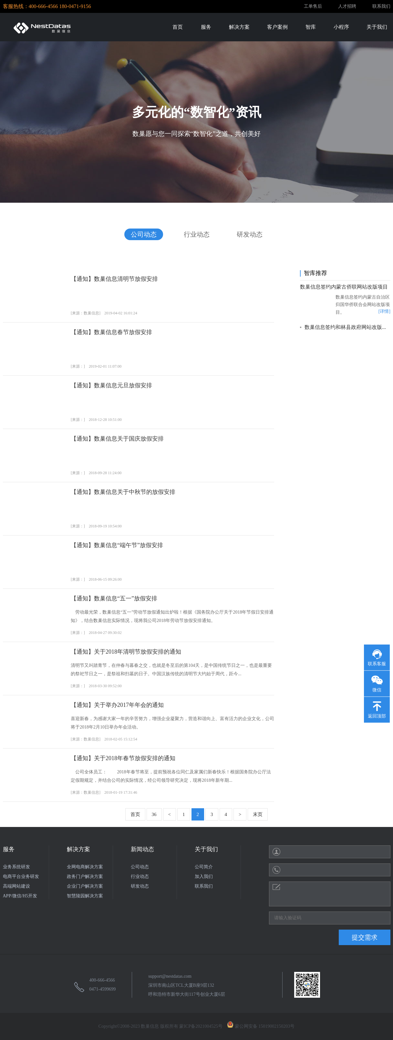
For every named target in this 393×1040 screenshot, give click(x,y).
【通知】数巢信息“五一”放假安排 (114, 598)
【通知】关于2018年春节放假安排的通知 (123, 758)
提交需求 (364, 937)
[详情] (384, 311)
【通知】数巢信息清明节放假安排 (114, 279)
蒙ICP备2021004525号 (200, 1026)
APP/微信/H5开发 (20, 895)
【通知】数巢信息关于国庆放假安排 (117, 438)
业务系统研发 (16, 866)
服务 (9, 849)
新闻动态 (142, 849)
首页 (135, 814)
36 (154, 814)
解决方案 (78, 849)
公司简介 (204, 866)
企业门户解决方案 (85, 886)
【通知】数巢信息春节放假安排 (111, 332)
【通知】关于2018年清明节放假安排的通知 (126, 651)
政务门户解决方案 (85, 876)
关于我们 (206, 849)
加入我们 (204, 876)
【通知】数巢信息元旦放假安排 (111, 385)
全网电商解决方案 (85, 866)
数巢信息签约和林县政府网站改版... (345, 327)
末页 (258, 814)
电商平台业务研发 (21, 876)
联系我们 (381, 6)
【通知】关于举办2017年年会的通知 (117, 705)
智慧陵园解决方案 (85, 895)
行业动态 (197, 234)
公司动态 (144, 234)
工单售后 (313, 6)
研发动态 (250, 234)
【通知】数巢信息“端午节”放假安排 (117, 545)
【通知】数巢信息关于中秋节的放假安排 (123, 492)
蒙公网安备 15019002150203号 (261, 1026)
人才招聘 (347, 6)
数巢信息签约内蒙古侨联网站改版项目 (344, 287)
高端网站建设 (16, 886)
